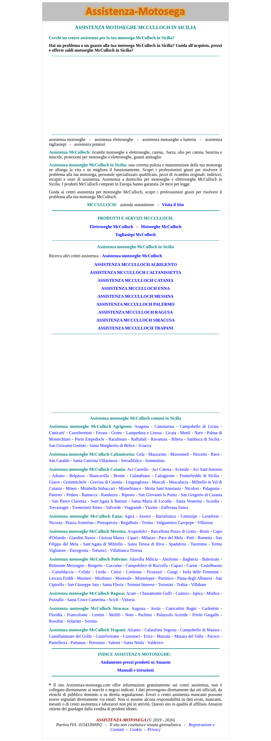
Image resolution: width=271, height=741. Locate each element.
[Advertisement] (135, 95)
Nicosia (55, 522)
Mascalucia (178, 482)
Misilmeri (103, 578)
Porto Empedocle (89, 439)
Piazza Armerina (79, 522)
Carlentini (210, 608)
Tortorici (99, 550)
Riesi (215, 454)
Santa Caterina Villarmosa (95, 460)
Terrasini (165, 584)
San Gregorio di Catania (201, 494)
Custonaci (131, 636)
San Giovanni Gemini (67, 445)
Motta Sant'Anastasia (163, 488)
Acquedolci (137, 531)
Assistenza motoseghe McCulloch (132, 256)
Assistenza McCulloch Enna (135, 288)
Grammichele (74, 482)
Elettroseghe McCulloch (111, 226)
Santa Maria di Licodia (151, 501)
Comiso (182, 593)
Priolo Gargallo (205, 615)
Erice (148, 636)
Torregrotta (78, 550)
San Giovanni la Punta (157, 494)
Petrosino (97, 642)
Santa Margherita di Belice (112, 445)
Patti (190, 537)
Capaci (177, 565)
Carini (192, 565)
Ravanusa (159, 439)
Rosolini (56, 621)
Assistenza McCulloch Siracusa (135, 320)
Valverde (113, 507)
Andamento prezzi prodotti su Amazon (135, 662)
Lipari (133, 537)
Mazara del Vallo (188, 636)
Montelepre (145, 578)
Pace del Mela (171, 537)
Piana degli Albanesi (194, 578)
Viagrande (133, 507)
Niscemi (200, 454)
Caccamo (114, 565)
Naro (199, 433)
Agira (129, 516)
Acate (131, 593)
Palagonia (211, 488)
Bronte (119, 475)
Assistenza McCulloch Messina (135, 296)
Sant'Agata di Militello (103, 544)
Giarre (54, 482)
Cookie (136, 729)
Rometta (205, 537)
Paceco (213, 636)
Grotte (116, 433)
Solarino (74, 621)
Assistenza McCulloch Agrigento (135, 264)
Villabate (198, 584)
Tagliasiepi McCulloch (135, 234)
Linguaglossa (137, 482)
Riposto (128, 494)
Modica (212, 593)
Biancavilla (99, 475)
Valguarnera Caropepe (175, 522)
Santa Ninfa (134, 642)
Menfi (185, 433)
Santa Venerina (189, 501)
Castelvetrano (107, 636)
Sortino (91, 621)
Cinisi (116, 572)
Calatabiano (140, 475)
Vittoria (128, 599)
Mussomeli (179, 454)
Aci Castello (137, 469)
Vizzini (151, 507)
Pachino (145, 615)
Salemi (114, 642)
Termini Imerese (141, 584)
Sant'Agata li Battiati (109, 501)
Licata (171, 433)
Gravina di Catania (106, 482)
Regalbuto (129, 522)
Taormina (199, 544)
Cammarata (164, 426)
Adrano (58, 475)
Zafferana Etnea (174, 507)
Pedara (72, 494)
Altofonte (170, 559)
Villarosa (205, 522)
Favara (101, 433)
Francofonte (77, 615)
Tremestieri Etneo (87, 507)
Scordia (212, 501)
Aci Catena (161, 469)
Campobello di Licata (199, 426)
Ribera (177, 439)
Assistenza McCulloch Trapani (135, 328)
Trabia (182, 584)
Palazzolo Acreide (172, 615)
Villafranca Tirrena (126, 550)
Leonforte (210, 516)
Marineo (84, 578)
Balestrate (210, 559)
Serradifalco (131, 460)
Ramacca (89, 494)
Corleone (134, 572)
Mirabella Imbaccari (97, 488)
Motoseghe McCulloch (161, 226)
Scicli (113, 599)
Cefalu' (85, 572)
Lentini (98, 615)
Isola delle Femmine (201, 572)
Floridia (55, 615)
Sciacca (144, 445)
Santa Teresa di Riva (146, 544)
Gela (140, 454)
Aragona (141, 426)
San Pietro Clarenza (69, 501)
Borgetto (95, 565)
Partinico (166, 578)
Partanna (78, 642)
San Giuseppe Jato (83, 584)
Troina (147, 522)
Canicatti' (57, 433)
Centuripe (189, 516)
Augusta (138, 608)
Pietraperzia (107, 522)
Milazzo (148, 537)
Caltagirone (165, 475)
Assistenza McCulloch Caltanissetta (135, 272)
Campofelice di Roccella (147, 565)
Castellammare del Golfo (70, 636)
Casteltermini (80, 433)
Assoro (145, 516)
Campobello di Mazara (199, 630)
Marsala (163, 636)
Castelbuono (211, 565)
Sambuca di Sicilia (203, 439)
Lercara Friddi (61, 578)
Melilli (115, 615)
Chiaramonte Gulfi (156, 593)
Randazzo (109, 494)
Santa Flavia (113, 584)
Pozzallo (56, 599)
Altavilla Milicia (143, 559)
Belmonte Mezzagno (66, 565)
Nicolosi (192, 488)
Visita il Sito (173, 204)
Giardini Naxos (82, 537)
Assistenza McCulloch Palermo (136, 304)
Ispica (198, 593)
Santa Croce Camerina (86, 599)
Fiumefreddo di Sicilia (199, 475)
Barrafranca (166, 516)
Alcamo (134, 630)
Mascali (158, 482)
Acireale (182, 469)
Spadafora (177, 544)
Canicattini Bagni (181, 608)
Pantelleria (58, 642)
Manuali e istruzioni (135, 670)
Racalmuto (118, 439)
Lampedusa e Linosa (143, 433)
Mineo (71, 488)
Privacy (154, 729)
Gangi (172, 572)
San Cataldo (59, 460)
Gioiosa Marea (111, 537)
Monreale (123, 578)
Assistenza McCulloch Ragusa (135, 312)
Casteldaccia (63, 572)
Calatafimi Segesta (160, 630)
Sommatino (155, 460)
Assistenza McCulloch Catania (136, 280)
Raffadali (139, 439)
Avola (156, 608)
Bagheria (190, 559)
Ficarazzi (154, 572)
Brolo (204, 531)
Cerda (101, 572)
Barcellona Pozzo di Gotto (173, 531)
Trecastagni (59, 507)
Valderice (155, 642)
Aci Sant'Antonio (207, 469)
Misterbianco (130, 488)
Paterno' (56, 494)
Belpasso (77, 475)
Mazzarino (157, 454)
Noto (129, 615)
